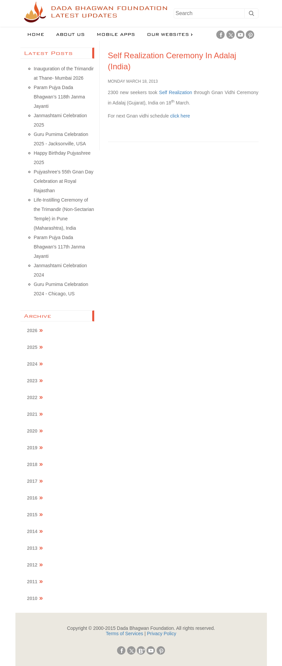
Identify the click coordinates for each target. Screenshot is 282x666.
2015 (32, 514)
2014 (32, 531)
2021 (32, 414)
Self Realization (175, 92)
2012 (32, 565)
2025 (32, 347)
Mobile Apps (116, 34)
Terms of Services (124, 633)
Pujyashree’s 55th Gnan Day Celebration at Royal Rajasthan (64, 181)
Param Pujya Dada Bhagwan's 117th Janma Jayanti (59, 247)
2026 (32, 330)
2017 (32, 481)
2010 (32, 598)
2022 (32, 397)
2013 (32, 548)
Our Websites (168, 34)
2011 (32, 581)
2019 (32, 447)
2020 (32, 431)
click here (180, 116)
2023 (32, 380)
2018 (32, 464)
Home (35, 34)
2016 (32, 498)
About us (70, 34)
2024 (32, 364)
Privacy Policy (161, 633)
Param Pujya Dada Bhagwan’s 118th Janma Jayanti (59, 97)
